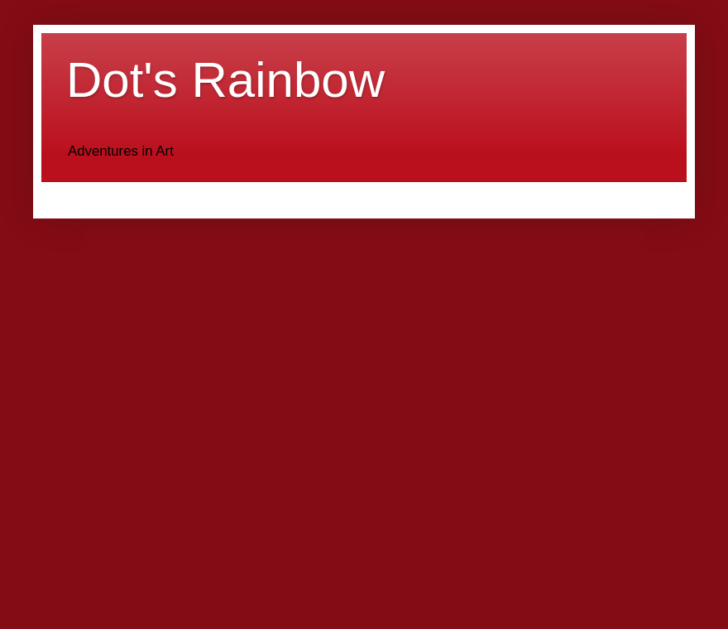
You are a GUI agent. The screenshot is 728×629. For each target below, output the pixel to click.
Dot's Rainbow (225, 80)
